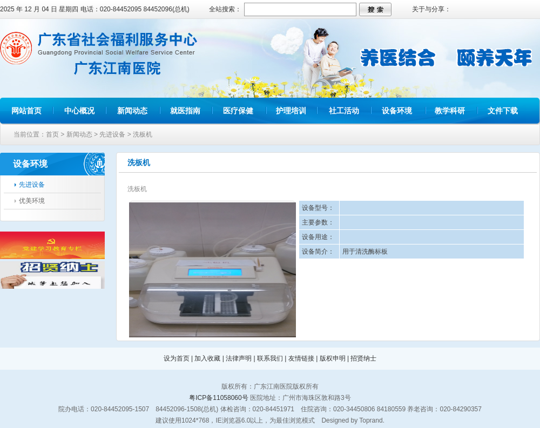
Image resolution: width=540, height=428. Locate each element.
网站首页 (26, 110)
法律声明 (239, 358)
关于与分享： (431, 9)
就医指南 (185, 110)
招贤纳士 (363, 358)
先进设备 (112, 134)
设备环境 (397, 110)
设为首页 (177, 358)
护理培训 (291, 110)
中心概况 (79, 110)
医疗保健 (238, 110)
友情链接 (301, 358)
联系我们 (270, 358)
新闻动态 (132, 110)
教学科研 (450, 110)
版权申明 (333, 358)
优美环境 (32, 201)
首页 (52, 134)
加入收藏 (207, 358)
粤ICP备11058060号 (218, 398)
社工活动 (344, 110)
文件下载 (503, 110)
